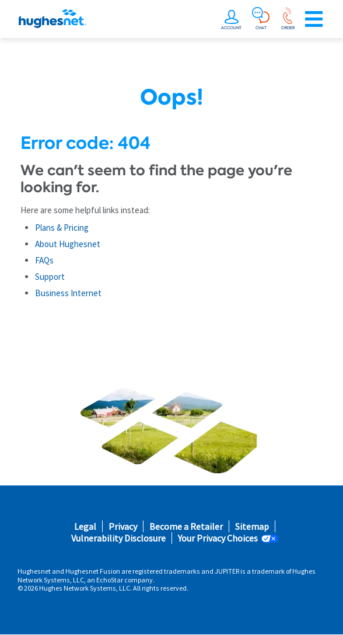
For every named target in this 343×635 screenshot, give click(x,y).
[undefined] (232, 16)
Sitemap (252, 526)
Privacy (122, 526)
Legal (85, 526)
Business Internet (68, 293)
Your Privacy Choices (218, 538)
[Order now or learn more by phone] (287, 16)
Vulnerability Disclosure (118, 538)
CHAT (261, 27)
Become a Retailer (186, 526)
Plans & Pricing (62, 227)
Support (50, 276)
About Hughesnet (67, 243)
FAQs (44, 260)
